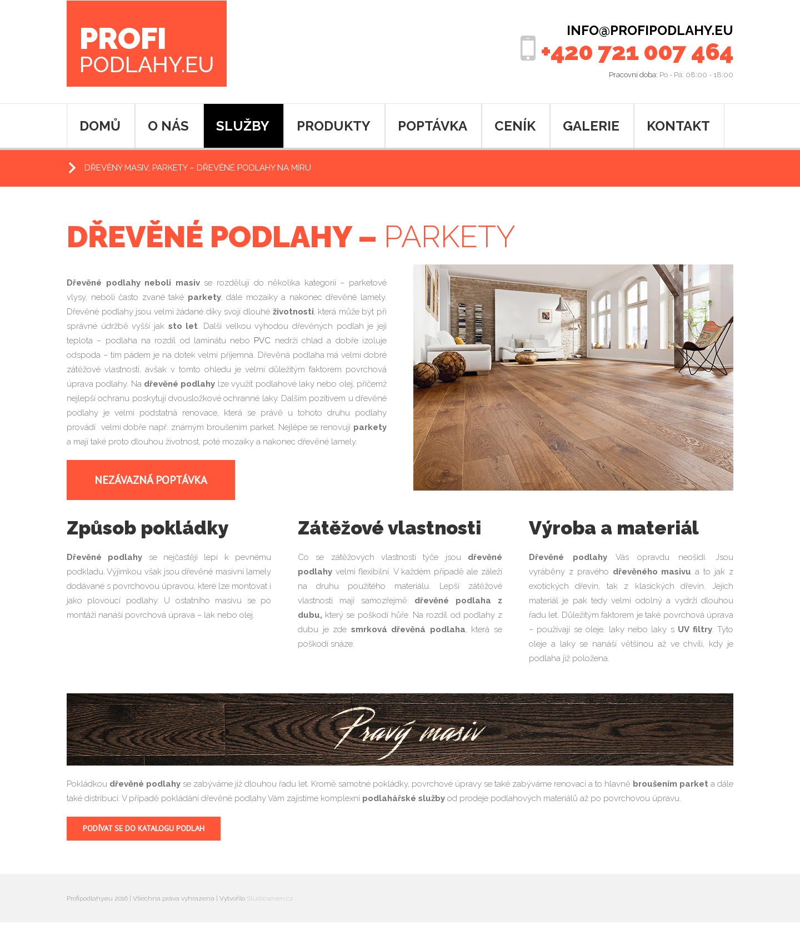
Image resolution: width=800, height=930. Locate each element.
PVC (262, 341)
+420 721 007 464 (637, 51)
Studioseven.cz (270, 898)
